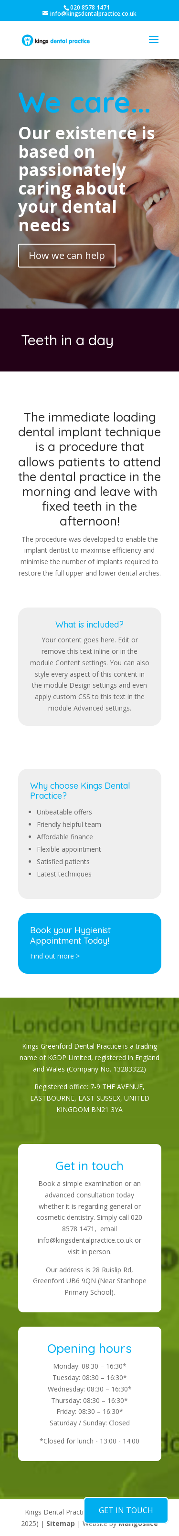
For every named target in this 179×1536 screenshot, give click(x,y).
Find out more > (55, 955)
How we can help (67, 255)
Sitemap (60, 1523)
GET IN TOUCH (126, 1510)
